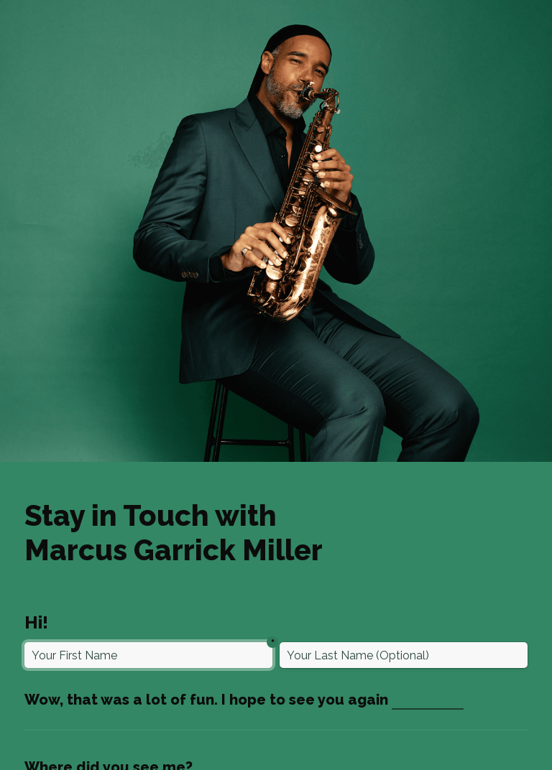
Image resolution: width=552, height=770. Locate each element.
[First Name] (148, 655)
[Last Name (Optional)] (404, 655)
